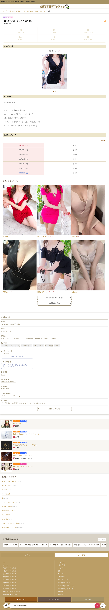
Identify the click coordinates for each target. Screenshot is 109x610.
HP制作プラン (62, 576)
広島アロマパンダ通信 (9, 585)
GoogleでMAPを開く (8, 382)
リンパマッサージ (6, 346)
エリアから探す (102, 539)
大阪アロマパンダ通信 (9, 571)
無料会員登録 (81, 555)
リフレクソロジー (38, 346)
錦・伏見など (9, 494)
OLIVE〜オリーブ (20, 423)
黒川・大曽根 (9, 515)
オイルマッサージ (26, 346)
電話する (88, 599)
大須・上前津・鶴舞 (11, 502)
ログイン (27, 555)
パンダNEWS (61, 562)
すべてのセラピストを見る (54, 298)
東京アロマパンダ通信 (9, 568)
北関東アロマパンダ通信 (10, 594)
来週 (103, 140)
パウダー (57, 346)
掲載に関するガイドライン (65, 582)
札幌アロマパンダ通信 (9, 576)
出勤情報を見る (54, 303)
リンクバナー (61, 573)
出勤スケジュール (88, 31)
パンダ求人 (61, 568)
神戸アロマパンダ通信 (9, 588)
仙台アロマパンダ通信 (9, 579)
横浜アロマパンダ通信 (9, 573)
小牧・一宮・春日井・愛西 (13, 523)
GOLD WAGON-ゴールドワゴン (25, 445)
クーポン (20, 38)
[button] (53, 91)
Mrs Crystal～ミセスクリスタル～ (19, 21)
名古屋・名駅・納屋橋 (11, 481)
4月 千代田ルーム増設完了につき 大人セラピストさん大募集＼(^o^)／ (23, 403)
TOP (4, 562)
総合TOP (5, 565)
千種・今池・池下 (10, 510)
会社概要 (60, 594)
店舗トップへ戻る (54, 409)
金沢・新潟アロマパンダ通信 (11, 591)
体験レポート (88, 38)
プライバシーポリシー (64, 579)
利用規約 (60, 591)
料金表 (54, 31)
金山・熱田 (8, 519)
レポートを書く (54, 599)
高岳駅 (3, 374)
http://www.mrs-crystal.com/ (10, 396)
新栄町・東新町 (9, 506)
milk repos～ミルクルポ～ (23, 466)
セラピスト (54, 38)
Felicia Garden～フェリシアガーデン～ (28, 434)
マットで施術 (49, 346)
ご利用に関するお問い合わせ (66, 585)
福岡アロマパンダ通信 (9, 582)
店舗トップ (21, 31)
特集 (59, 571)
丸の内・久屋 (9, 485)
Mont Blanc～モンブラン (22, 456)
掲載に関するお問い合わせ (65, 588)
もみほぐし (16, 346)
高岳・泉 (7, 489)
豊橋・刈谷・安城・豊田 (12, 527)
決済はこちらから (17, 356)
